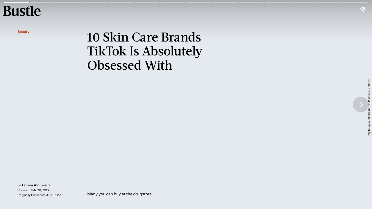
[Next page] (361, 104)
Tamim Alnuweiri (36, 185)
